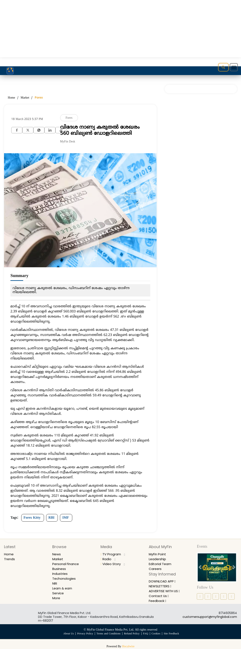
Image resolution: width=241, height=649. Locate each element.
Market (25, 98)
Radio (108, 559)
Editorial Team (161, 563)
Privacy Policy (84, 633)
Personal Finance (66, 563)
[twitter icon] (223, 596)
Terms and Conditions (108, 633)
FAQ (146, 633)
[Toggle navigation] (234, 67)
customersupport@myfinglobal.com (210, 617)
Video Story (113, 563)
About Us (67, 633)
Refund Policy (132, 633)
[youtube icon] (231, 596)
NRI (55, 583)
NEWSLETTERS (161, 586)
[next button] (234, 567)
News (56, 554)
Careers (155, 568)
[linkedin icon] (216, 596)
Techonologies (64, 578)
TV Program (114, 554)
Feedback (158, 600)
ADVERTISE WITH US (166, 591)
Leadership (158, 559)
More (56, 598)
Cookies (156, 633)
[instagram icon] (208, 596)
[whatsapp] (38, 130)
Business (59, 568)
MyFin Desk (67, 141)
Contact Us (159, 595)
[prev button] (200, 567)
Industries (60, 573)
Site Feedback (172, 633)
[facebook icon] (200, 596)
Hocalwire (128, 646)
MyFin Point (158, 554)
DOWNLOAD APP (164, 581)
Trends (10, 559)
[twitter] (27, 130)
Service (58, 593)
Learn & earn (63, 588)
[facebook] (16, 130)
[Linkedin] (49, 130)
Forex (39, 97)
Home (11, 98)
